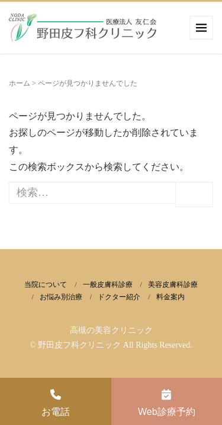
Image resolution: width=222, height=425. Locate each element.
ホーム (19, 83)
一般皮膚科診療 (108, 284)
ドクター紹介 (119, 297)
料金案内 (170, 297)
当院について (45, 284)
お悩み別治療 (61, 297)
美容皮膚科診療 (173, 284)
